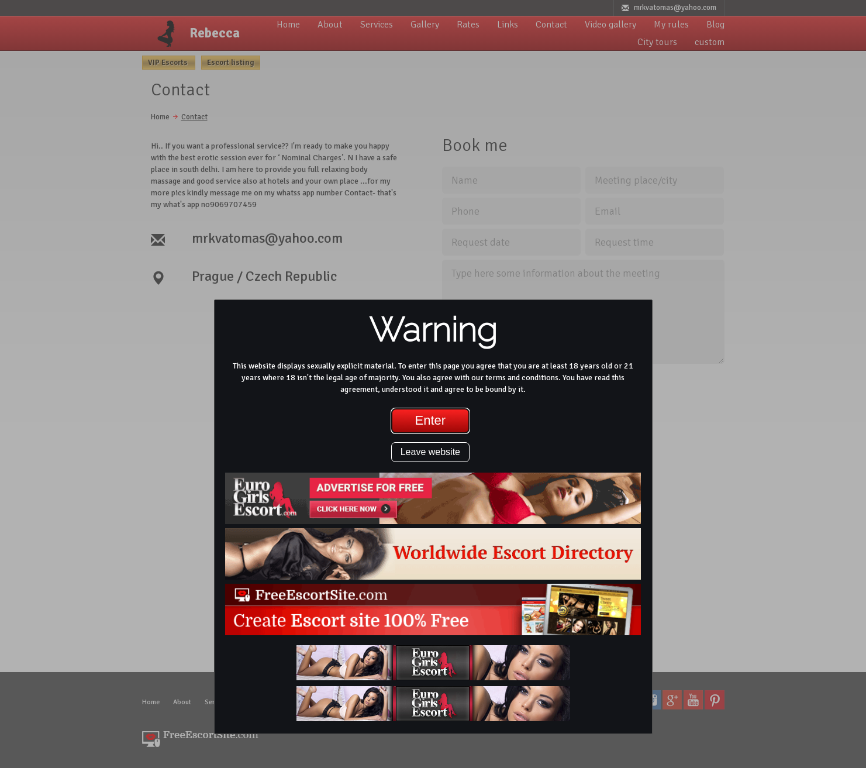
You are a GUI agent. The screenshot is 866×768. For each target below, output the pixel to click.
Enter (430, 420)
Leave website (430, 452)
